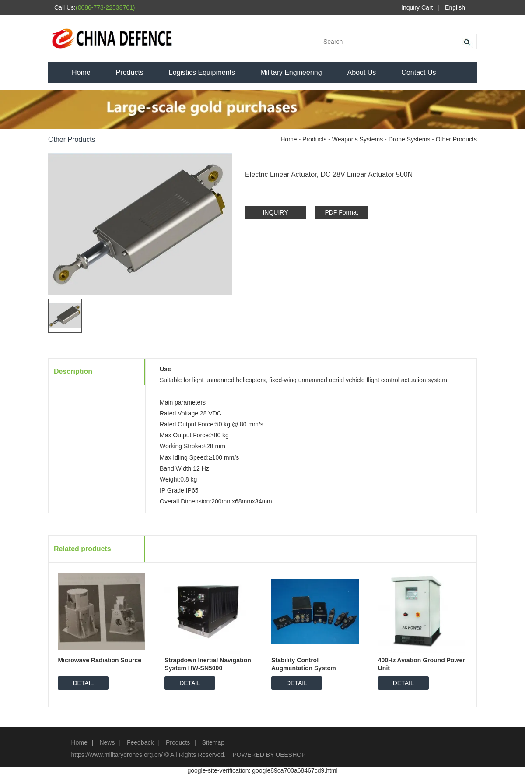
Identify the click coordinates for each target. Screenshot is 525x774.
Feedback (140, 742)
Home (81, 72)
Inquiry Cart (417, 7)
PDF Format (341, 212)
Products (130, 72)
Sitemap (213, 742)
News (107, 742)
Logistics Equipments (202, 72)
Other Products (456, 139)
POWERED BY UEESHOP (269, 754)
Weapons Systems (357, 139)
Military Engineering (291, 72)
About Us (361, 72)
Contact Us (418, 72)
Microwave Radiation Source (99, 660)
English (455, 7)
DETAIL (83, 682)
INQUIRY (275, 212)
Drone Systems (409, 139)
